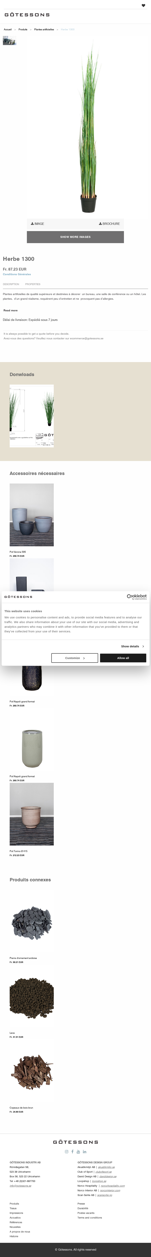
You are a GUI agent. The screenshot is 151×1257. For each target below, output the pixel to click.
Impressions (16, 1213)
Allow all (123, 658)
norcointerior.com (110, 1190)
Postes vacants (86, 1213)
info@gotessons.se (20, 1186)
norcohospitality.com (113, 1186)
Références (16, 1222)
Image (37, 224)
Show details (130, 646)
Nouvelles (15, 1227)
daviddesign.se (107, 1176)
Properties (32, 284)
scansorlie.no (104, 1195)
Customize (75, 658)
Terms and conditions (90, 1218)
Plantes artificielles (44, 30)
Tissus (13, 1208)
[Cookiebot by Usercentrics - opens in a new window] (130, 597)
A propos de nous (20, 1232)
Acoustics (15, 1218)
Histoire (14, 1236)
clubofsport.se (104, 1172)
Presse (81, 1204)
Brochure (109, 224)
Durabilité (83, 1208)
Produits (23, 30)
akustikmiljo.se (106, 1167)
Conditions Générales (17, 274)
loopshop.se (99, 1181)
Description (11, 284)
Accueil (8, 30)
